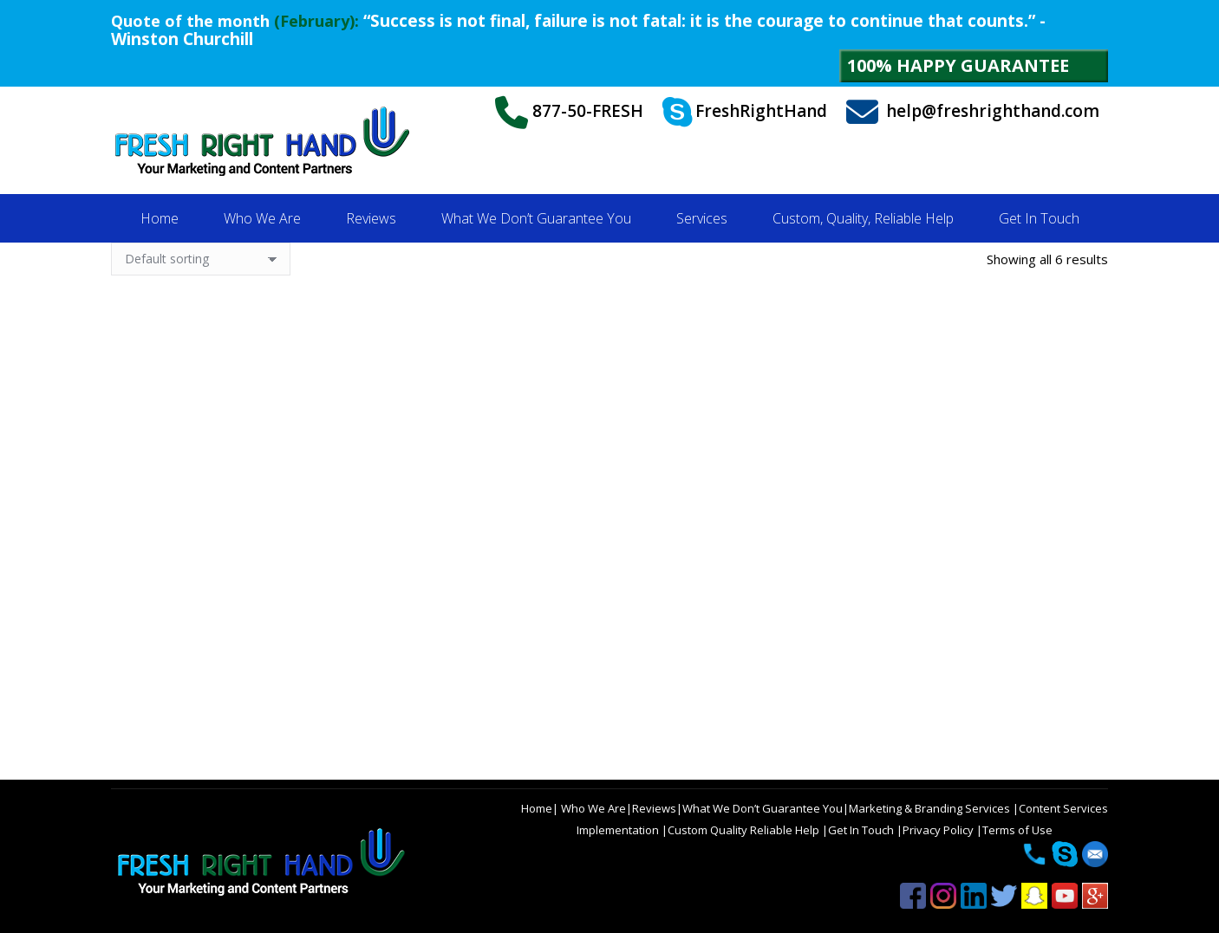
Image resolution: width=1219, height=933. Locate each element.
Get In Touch (862, 830)
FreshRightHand (744, 112)
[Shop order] (200, 259)
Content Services (1063, 808)
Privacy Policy (939, 830)
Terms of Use (1017, 830)
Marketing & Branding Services (931, 808)
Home (536, 808)
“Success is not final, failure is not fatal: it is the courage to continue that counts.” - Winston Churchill (578, 30)
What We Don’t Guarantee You (762, 808)
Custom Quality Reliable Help (745, 830)
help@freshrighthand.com (972, 112)
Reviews (654, 808)
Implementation (619, 830)
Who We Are (592, 808)
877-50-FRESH (569, 112)
